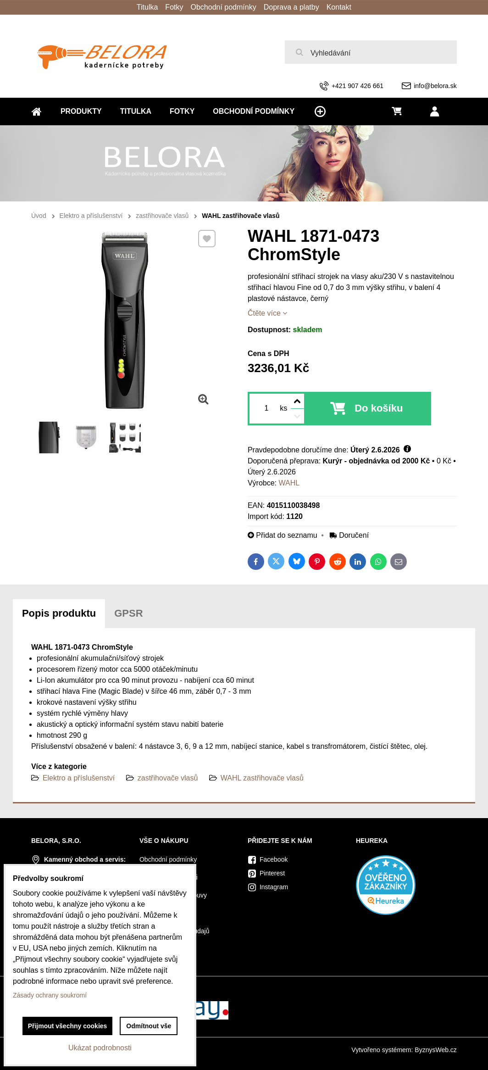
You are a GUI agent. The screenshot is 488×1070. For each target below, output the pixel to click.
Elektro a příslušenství (79, 778)
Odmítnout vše (148, 1026)
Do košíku (379, 408)
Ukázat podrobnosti (100, 1048)
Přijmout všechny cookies (67, 1026)
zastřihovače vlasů (168, 778)
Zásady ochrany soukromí (50, 995)
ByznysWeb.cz (436, 1049)
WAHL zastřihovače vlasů (262, 778)
